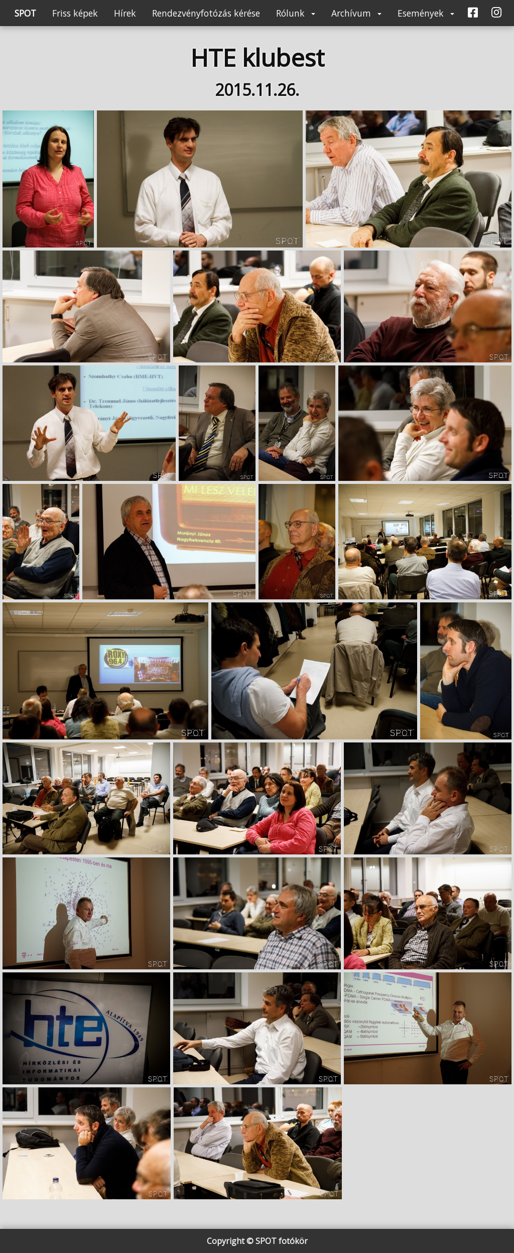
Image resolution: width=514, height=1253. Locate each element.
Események (426, 13)
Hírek (125, 13)
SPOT (25, 13)
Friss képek (75, 13)
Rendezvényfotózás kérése (206, 13)
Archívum (356, 13)
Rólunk (295, 13)
